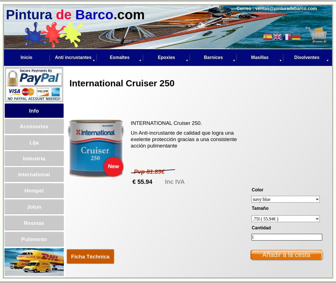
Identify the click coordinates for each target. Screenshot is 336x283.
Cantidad (261, 227)
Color (257, 189)
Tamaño (260, 208)
